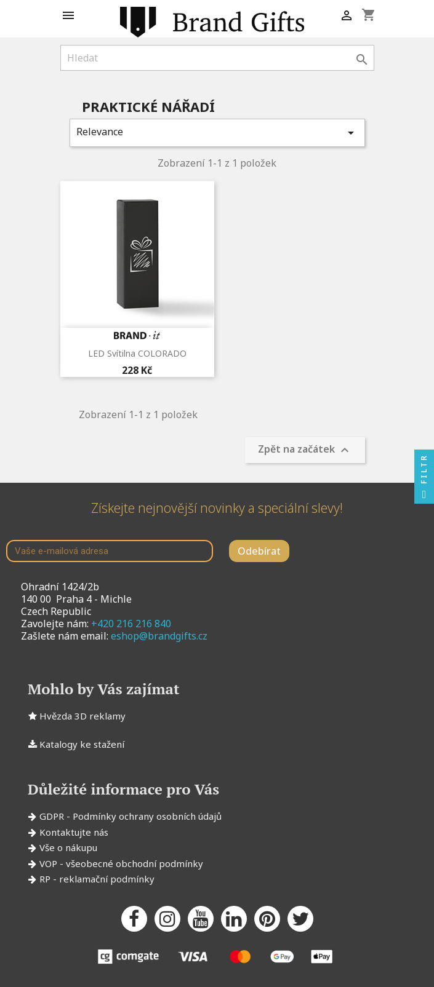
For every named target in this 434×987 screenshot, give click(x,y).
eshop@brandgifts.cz (159, 636)
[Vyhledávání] (217, 58)
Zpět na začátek (305, 450)
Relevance (217, 132)
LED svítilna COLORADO (137, 353)
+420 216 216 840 (131, 623)
